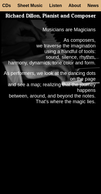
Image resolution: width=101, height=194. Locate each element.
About (74, 5)
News (93, 5)
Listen (55, 5)
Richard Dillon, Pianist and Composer (50, 15)
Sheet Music (30, 5)
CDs (6, 5)
